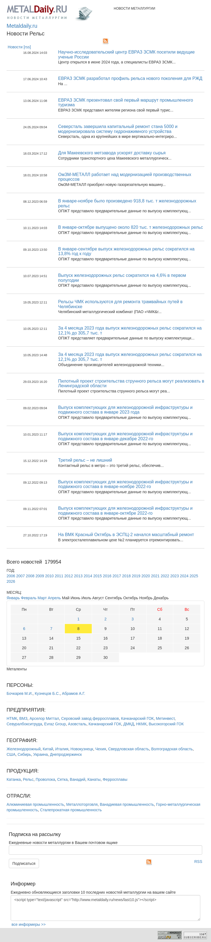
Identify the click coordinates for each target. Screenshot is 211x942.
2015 (97, 576)
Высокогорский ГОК (166, 724)
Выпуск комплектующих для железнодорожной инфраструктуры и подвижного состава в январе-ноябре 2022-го (125, 484)
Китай (48, 749)
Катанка (14, 779)
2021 (155, 576)
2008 (30, 576)
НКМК (141, 724)
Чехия (100, 749)
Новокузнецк (82, 749)
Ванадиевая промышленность (127, 804)
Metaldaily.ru (22, 26)
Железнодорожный (24, 749)
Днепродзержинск (66, 754)
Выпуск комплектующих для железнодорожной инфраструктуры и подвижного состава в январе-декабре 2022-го (125, 436)
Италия (61, 749)
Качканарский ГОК (137, 718)
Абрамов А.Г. (73, 693)
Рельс (28, 779)
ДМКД (128, 724)
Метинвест (165, 718)
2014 (88, 576)
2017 (117, 576)
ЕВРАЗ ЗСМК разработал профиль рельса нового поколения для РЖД (130, 78)
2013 (78, 576)
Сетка (62, 779)
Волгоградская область (172, 749)
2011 (59, 576)
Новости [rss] (19, 47)
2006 (11, 576)
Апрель (54, 598)
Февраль (29, 598)
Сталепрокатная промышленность (71, 810)
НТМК (12, 718)
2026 (11, 581)
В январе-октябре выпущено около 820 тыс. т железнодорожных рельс (130, 227)
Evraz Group (55, 724)
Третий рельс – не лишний (85, 460)
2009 (39, 576)
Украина (40, 754)
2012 (68, 576)
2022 (165, 576)
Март (42, 598)
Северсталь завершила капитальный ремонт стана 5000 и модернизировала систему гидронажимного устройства (117, 129)
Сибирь (24, 754)
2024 (184, 576)
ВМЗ (23, 718)
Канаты (94, 779)
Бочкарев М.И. (20, 693)
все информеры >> (29, 924)
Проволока (45, 779)
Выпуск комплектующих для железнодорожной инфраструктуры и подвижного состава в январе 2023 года (125, 410)
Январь (13, 598)
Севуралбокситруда (24, 724)
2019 (136, 576)
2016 (107, 576)
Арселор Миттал (44, 718)
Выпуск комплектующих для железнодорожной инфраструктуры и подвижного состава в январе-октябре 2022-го (125, 510)
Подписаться (23, 863)
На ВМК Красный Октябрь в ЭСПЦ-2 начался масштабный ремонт (126, 534)
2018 (126, 576)
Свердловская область (128, 749)
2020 (145, 576)
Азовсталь (77, 724)
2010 (49, 576)
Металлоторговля (82, 804)
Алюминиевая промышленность (35, 804)
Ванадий (77, 779)
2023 (174, 576)
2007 (20, 576)
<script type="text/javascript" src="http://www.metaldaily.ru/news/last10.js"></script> (105, 908)
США (11, 754)
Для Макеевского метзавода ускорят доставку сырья (112, 153)
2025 (194, 576)
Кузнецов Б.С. (47, 693)
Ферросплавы (115, 779)
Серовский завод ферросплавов (90, 718)
